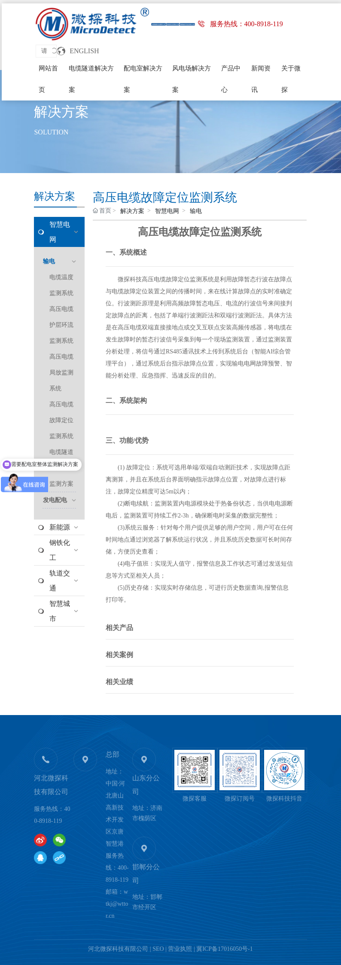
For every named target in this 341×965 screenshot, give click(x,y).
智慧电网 (167, 211)
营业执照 (180, 949)
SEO (158, 949)
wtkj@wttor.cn (117, 904)
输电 (196, 211)
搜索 (54, 51)
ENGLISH (84, 51)
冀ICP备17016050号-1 (224, 949)
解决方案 (61, 111)
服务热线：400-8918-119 (246, 23)
